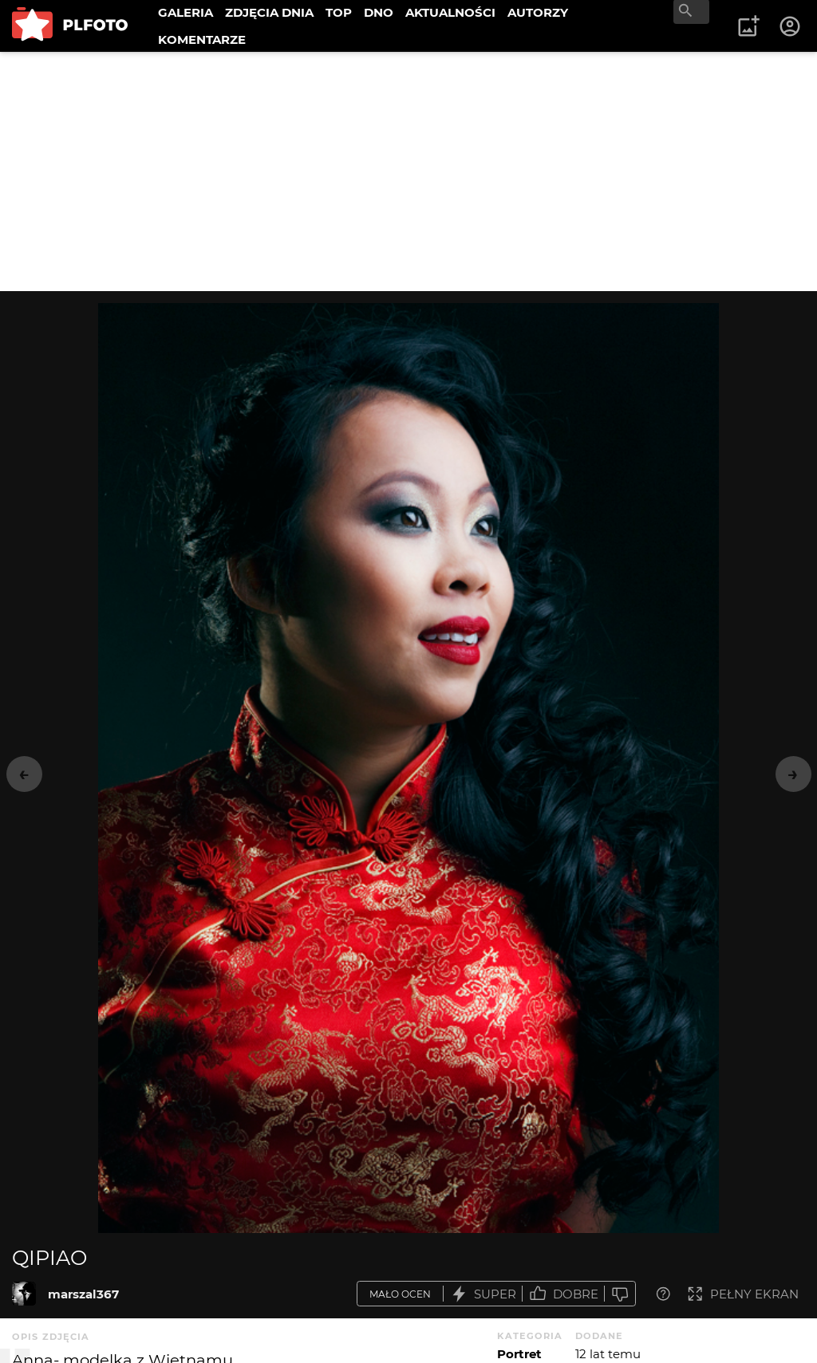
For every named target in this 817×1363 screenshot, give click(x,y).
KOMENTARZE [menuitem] (202, 39)
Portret (519, 1353)
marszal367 (83, 1294)
